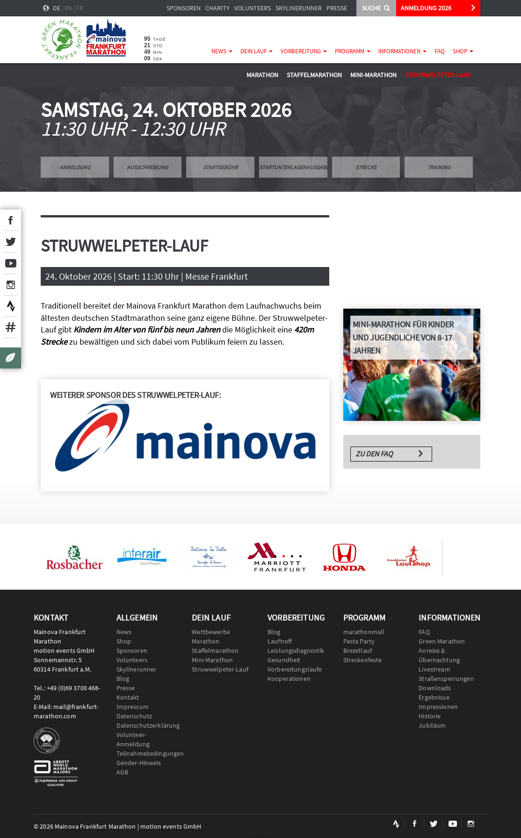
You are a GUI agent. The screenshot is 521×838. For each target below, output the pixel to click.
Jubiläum (432, 725)
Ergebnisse (434, 697)
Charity (217, 8)
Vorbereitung (304, 51)
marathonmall (364, 632)
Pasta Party (359, 641)
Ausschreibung (147, 167)
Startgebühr (220, 167)
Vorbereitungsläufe (295, 669)
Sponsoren (183, 8)
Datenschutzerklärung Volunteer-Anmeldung (147, 734)
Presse (336, 8)
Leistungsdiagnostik (296, 650)
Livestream (434, 669)
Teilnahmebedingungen (147, 753)
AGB (122, 772)
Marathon (262, 75)
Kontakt (127, 697)
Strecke (365, 167)
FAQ (439, 51)
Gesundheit (284, 660)
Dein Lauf (256, 51)
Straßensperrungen (446, 678)
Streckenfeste (362, 660)
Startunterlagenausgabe (293, 167)
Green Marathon (442, 641)
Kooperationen (289, 678)
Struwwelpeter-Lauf (438, 75)
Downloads (435, 688)
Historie (430, 716)
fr (79, 8)
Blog (123, 678)
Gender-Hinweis (138, 763)
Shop (463, 51)
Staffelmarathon (314, 75)
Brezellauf (357, 650)
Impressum (132, 706)
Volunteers (252, 8)
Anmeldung (74, 167)
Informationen (402, 51)
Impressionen (438, 706)
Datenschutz (134, 716)
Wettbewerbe (211, 632)
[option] (74, 557)
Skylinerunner (298, 8)
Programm (352, 51)
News (221, 51)
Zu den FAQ (374, 453)
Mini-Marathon (373, 75)
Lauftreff (280, 641)
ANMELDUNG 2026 (426, 8)
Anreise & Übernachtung (439, 655)
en (68, 8)
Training (438, 167)
